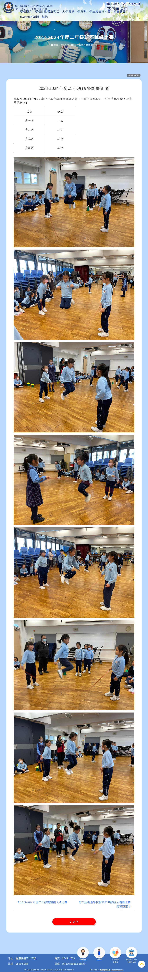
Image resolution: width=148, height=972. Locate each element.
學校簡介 (33, 16)
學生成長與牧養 (107, 16)
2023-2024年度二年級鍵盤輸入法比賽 (42, 902)
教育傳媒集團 (105, 970)
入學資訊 (75, 16)
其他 (124, 16)
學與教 (89, 16)
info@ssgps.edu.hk (73, 963)
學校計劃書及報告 (54, 16)
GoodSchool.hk (117, 970)
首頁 (54, 45)
